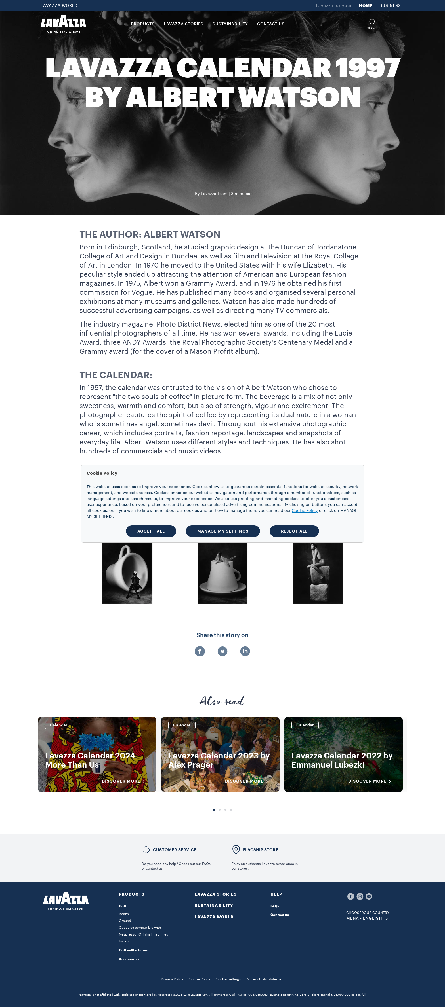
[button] (373, 24)
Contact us (279, 915)
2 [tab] (219, 810)
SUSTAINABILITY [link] (230, 24)
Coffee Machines (133, 950)
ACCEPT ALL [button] (151, 531)
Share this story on (222, 635)
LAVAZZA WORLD (59, 6)
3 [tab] (225, 810)
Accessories (129, 959)
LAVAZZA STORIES (216, 894)
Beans (124, 914)
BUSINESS (390, 6)
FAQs (274, 906)
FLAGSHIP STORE (260, 850)
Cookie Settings (228, 979)
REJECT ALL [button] (294, 531)
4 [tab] (231, 810)
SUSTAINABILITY (214, 906)
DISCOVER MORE (125, 781)
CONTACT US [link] (271, 24)
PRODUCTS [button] (143, 24)
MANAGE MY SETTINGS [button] (223, 531)
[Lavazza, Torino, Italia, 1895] (63, 24)
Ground (125, 921)
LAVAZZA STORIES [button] (183, 24)
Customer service (174, 850)
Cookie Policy (199, 979)
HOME (366, 6)
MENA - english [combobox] (364, 919)
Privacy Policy (172, 979)
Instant (124, 941)
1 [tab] (214, 810)
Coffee (125, 906)
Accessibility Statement (265, 979)
